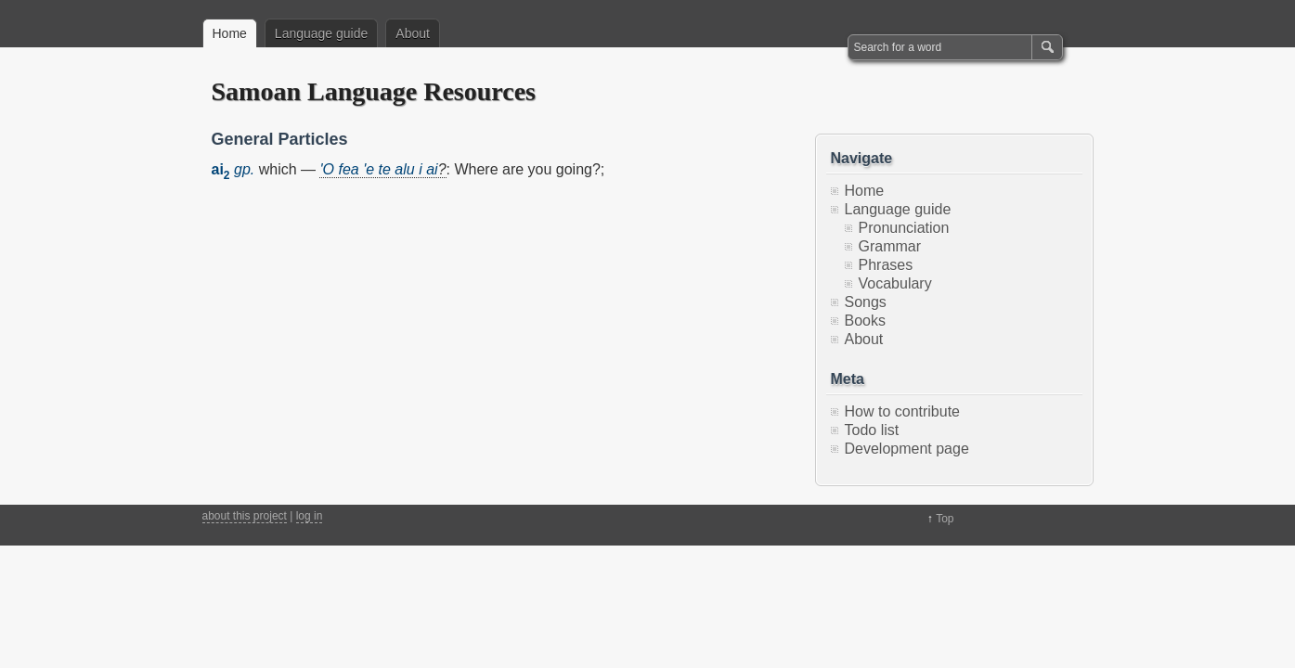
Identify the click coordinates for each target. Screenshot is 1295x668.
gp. (244, 169)
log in (309, 515)
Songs (866, 302)
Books (865, 320)
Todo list (872, 430)
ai (431, 169)
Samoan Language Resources (374, 91)
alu (404, 169)
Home (230, 33)
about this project (244, 515)
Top (944, 518)
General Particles (280, 139)
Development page (907, 448)
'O (326, 169)
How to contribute (903, 411)
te (385, 169)
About (412, 33)
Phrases (886, 265)
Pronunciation (904, 228)
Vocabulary (895, 283)
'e (368, 169)
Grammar (890, 246)
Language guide (321, 33)
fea (348, 169)
